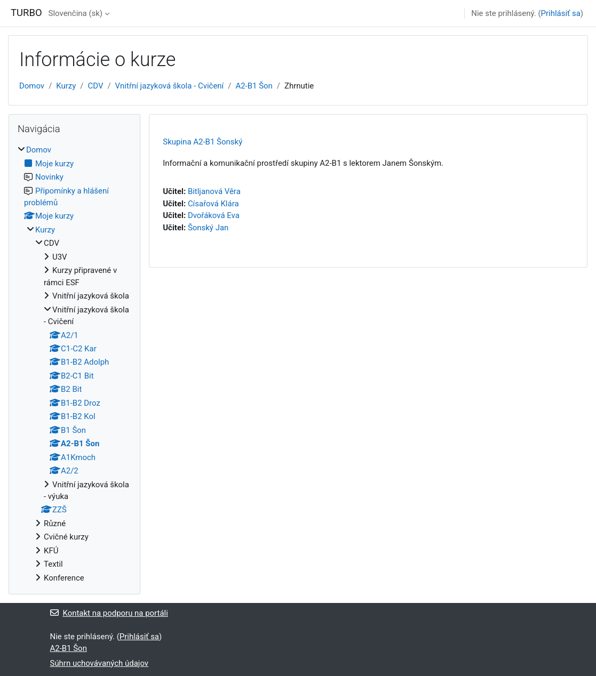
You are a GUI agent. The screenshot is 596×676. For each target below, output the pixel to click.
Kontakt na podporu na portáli (109, 613)
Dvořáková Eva (214, 215)
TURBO (26, 13)
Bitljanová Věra (214, 191)
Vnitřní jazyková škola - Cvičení (169, 86)
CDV (96, 86)
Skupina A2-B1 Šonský (202, 142)
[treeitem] (74, 364)
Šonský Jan (208, 227)
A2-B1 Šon (253, 86)
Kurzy (66, 86)
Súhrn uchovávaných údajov (99, 663)
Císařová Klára (213, 203)
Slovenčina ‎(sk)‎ (75, 13)
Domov (31, 86)
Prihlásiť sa (561, 13)
